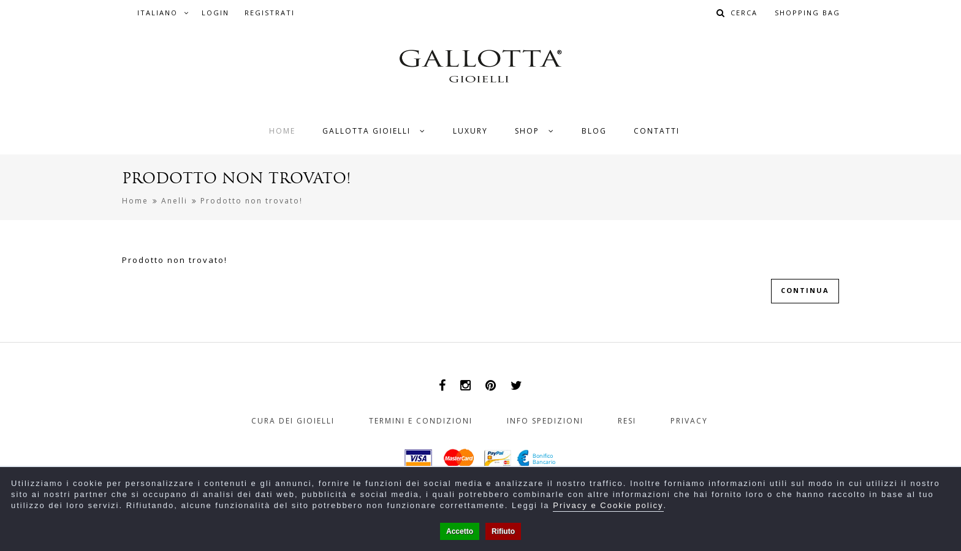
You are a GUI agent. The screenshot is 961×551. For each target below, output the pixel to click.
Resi (627, 421)
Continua (805, 290)
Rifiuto (503, 531)
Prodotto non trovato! (251, 201)
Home (135, 201)
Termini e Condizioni (421, 421)
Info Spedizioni (545, 421)
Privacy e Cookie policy (608, 505)
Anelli (174, 201)
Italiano (163, 12)
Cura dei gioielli (293, 421)
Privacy (689, 421)
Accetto (459, 531)
